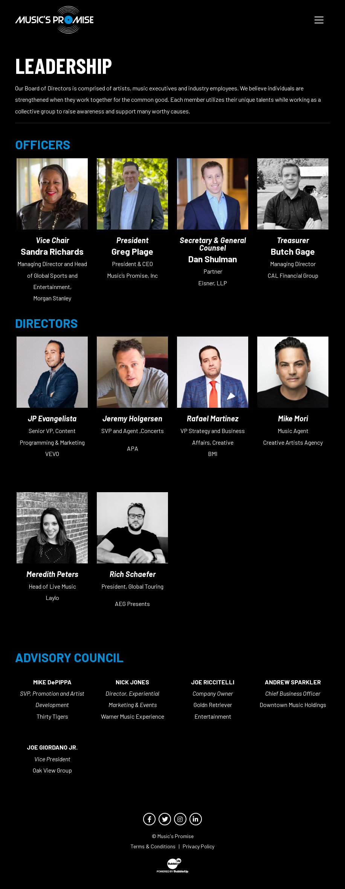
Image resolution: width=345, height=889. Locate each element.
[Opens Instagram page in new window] (180, 819)
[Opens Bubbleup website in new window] (172, 865)
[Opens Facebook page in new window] (149, 819)
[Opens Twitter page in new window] (164, 819)
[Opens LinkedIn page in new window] (195, 819)
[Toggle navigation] (319, 20)
